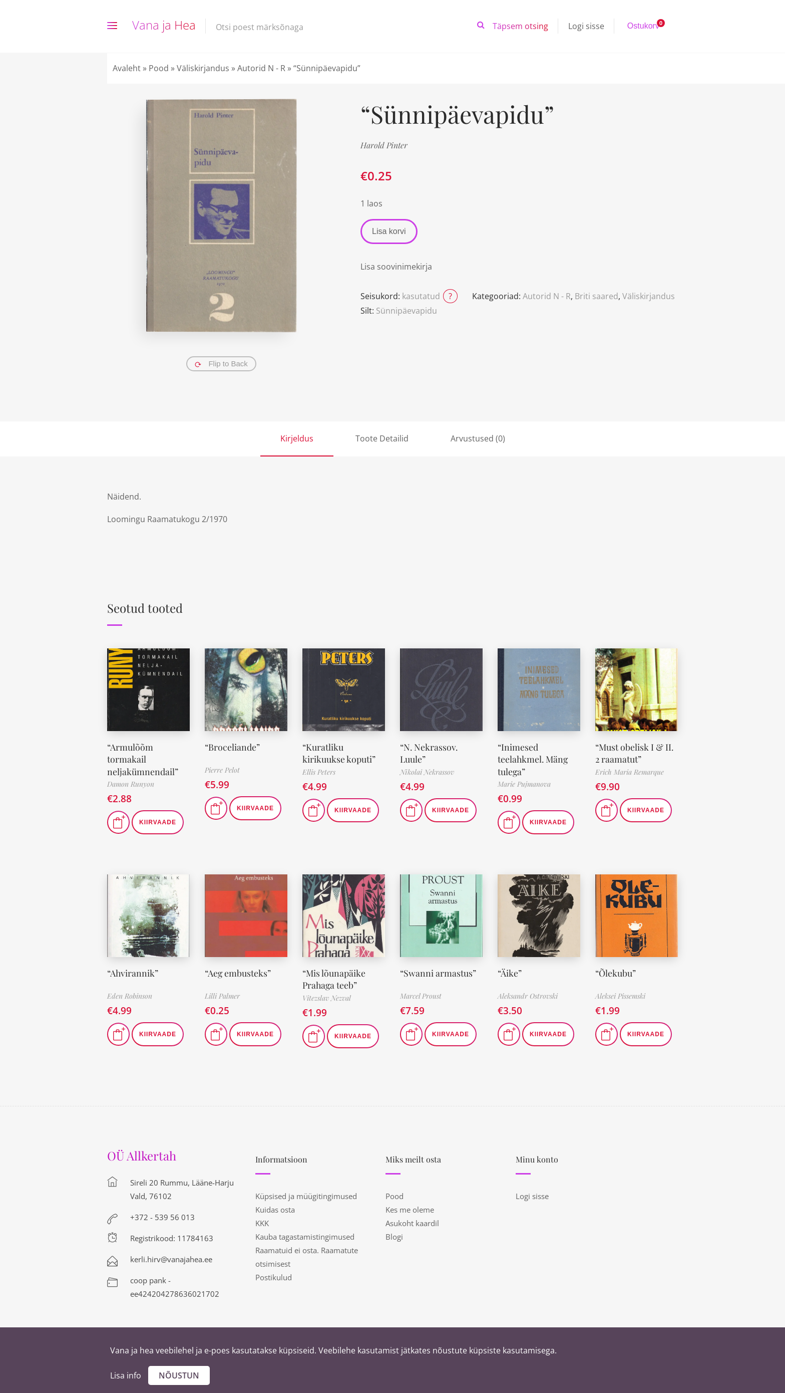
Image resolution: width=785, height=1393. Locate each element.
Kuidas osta (275, 1207)
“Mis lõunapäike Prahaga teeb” (334, 977)
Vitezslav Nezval (326, 995)
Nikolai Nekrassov (427, 771)
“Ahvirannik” (133, 971)
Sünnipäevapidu (406, 310)
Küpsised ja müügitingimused (306, 1194)
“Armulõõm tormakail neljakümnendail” (142, 758)
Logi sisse (586, 26)
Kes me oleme (409, 1207)
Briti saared (596, 296)
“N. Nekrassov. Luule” (429, 752)
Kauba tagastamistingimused (304, 1234)
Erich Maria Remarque (629, 771)
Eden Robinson (129, 994)
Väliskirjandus (203, 68)
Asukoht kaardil (412, 1221)
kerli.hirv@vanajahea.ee (171, 1257)
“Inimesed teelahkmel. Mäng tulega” (534, 758)
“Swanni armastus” (438, 971)
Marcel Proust (421, 994)
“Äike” (510, 971)
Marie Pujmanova (524, 782)
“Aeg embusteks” (238, 971)
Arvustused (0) (478, 438)
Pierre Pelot (222, 770)
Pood (159, 68)
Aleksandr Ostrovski (528, 994)
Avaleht (127, 68)
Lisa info (125, 1375)
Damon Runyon (130, 782)
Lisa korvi (389, 231)
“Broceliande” (232, 747)
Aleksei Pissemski (620, 994)
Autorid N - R (261, 68)
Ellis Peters (318, 771)
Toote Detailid (382, 438)
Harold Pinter (384, 145)
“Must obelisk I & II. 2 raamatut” (635, 752)
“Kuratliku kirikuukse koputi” (338, 752)
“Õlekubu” (615, 971)
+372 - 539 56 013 (162, 1215)
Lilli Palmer (222, 994)
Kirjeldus (296, 438)
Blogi (394, 1234)
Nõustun (179, 1375)
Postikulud (273, 1275)
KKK (262, 1221)
